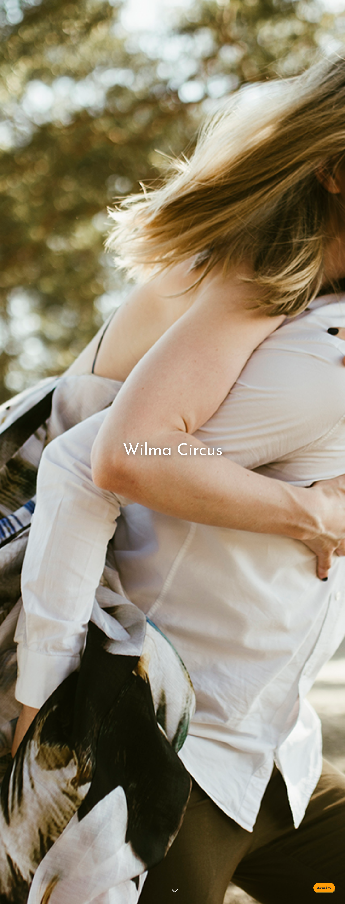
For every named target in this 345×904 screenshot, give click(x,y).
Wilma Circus (173, 450)
